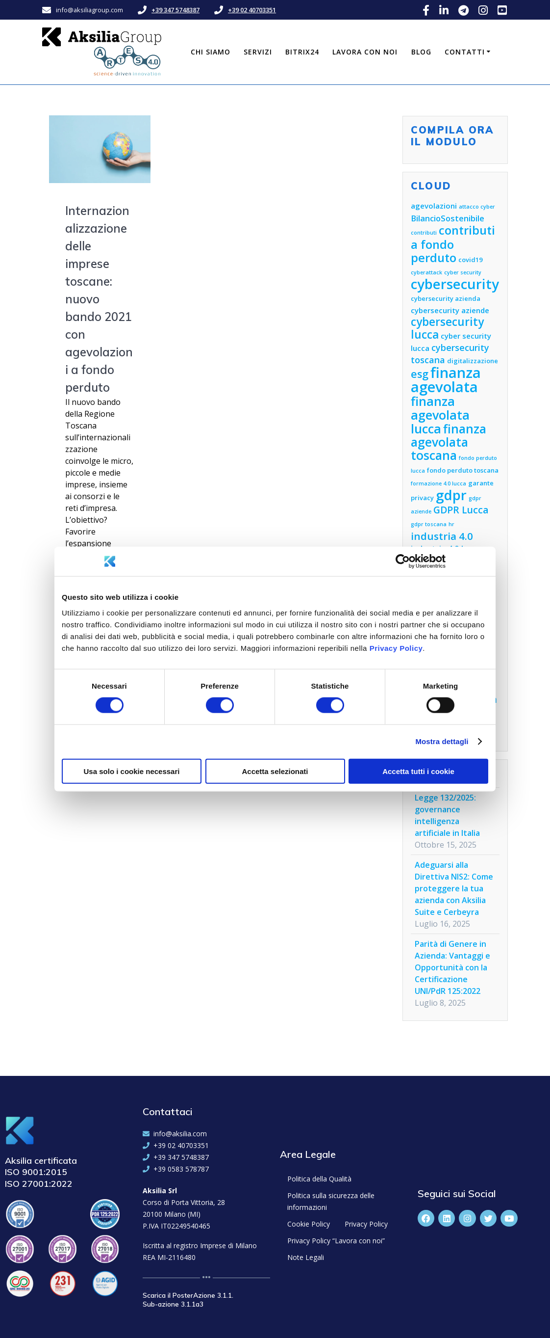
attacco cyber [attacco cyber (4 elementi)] (477, 206)
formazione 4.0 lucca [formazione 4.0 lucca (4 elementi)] (438, 483)
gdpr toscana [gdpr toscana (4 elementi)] (429, 524)
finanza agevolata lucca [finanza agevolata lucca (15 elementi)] (440, 415)
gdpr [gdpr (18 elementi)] (451, 495)
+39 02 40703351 (252, 9)
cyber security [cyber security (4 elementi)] (462, 272)
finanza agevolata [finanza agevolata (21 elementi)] (446, 380)
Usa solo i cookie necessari (132, 771)
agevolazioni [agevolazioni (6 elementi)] (434, 206)
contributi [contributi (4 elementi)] (424, 232)
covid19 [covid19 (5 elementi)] (470, 259)
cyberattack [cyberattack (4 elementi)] (426, 272)
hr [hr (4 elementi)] (451, 524)
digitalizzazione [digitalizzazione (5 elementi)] (472, 360)
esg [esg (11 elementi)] (419, 374)
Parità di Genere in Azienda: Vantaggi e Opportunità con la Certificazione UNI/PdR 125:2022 (452, 967)
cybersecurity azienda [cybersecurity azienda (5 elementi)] (445, 298)
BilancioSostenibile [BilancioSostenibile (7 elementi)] (447, 218)
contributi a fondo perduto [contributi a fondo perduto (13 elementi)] (453, 244)
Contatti (465, 51)
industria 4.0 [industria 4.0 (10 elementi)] (442, 536)
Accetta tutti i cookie (418, 771)
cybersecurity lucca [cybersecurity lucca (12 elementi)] (447, 328)
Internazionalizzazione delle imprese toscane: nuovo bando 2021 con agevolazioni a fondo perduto (99, 299)
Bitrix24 (302, 51)
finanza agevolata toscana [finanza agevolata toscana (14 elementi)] (448, 442)
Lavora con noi (365, 51)
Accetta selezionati (275, 771)
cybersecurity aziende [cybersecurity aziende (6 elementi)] (450, 310)
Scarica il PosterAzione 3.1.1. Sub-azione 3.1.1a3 (188, 1300)
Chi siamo (210, 51)
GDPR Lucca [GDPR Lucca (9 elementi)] (461, 509)
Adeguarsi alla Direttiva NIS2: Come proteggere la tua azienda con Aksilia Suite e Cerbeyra (454, 888)
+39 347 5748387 (175, 9)
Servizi (258, 51)
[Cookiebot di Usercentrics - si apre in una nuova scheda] (403, 561)
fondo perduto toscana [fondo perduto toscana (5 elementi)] (463, 470)
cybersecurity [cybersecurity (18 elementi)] (455, 284)
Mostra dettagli (441, 741)
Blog (421, 51)
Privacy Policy (396, 647)
